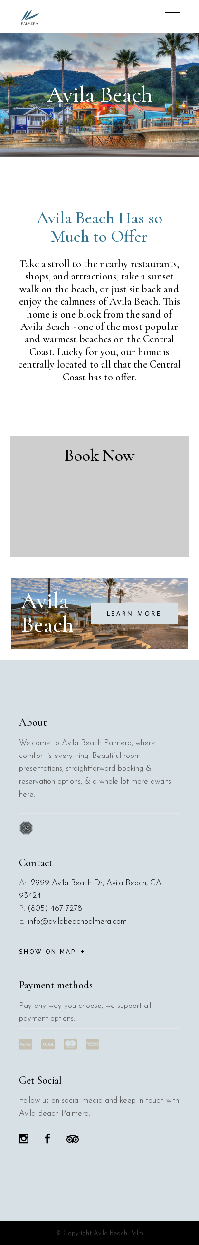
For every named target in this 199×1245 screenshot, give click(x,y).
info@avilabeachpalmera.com (77, 921)
